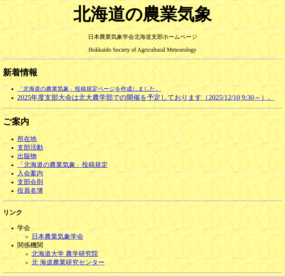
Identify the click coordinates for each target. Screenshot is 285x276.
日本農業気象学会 (57, 236)
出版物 (27, 156)
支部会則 (30, 182)
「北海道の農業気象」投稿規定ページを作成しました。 (89, 89)
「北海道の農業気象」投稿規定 (62, 164)
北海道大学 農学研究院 (65, 253)
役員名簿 (30, 190)
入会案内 (30, 173)
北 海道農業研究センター (68, 262)
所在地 (27, 138)
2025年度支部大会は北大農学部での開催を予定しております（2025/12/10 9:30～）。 (146, 97)
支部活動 (30, 147)
